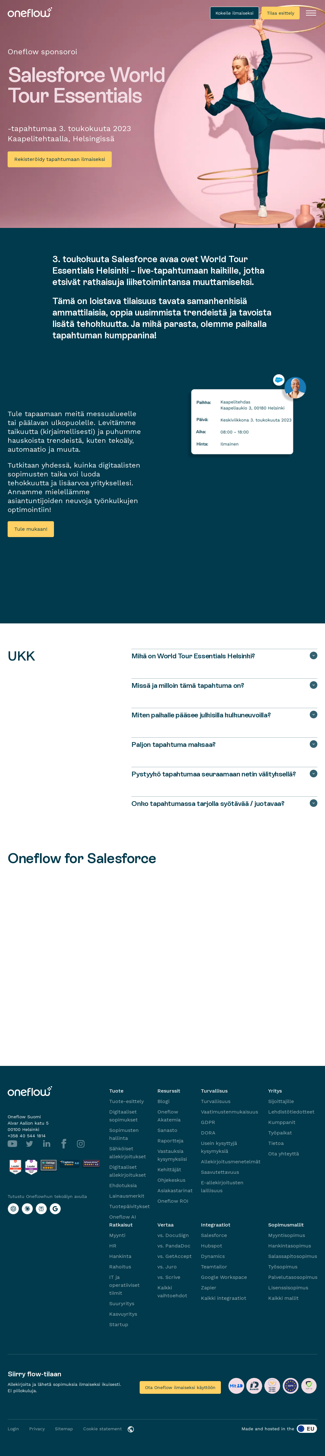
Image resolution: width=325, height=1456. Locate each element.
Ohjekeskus (171, 1180)
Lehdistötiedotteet (291, 1112)
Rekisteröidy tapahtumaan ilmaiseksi (59, 159)
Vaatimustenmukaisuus (229, 1112)
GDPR (208, 1122)
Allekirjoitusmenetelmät (231, 1162)
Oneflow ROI (173, 1201)
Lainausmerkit (126, 1196)
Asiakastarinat (175, 1190)
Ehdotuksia (123, 1185)
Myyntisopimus (286, 1235)
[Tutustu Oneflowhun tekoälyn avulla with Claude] (27, 1208)
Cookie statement (102, 1428)
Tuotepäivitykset (129, 1206)
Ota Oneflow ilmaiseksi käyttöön (180, 1387)
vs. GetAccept (174, 1256)
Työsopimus (282, 1267)
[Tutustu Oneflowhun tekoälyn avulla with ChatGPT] (13, 1208)
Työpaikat (280, 1133)
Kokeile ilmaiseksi (235, 13)
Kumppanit (281, 1122)
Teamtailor (214, 1267)
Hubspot (211, 1246)
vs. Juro (167, 1267)
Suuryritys (121, 1303)
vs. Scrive (168, 1277)
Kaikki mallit (283, 1298)
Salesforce (214, 1235)
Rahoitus (120, 1267)
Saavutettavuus (220, 1172)
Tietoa (276, 1143)
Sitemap (64, 1428)
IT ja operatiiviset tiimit (124, 1285)
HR (112, 1246)
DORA (208, 1133)
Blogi (163, 1101)
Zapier (208, 1288)
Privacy (37, 1428)
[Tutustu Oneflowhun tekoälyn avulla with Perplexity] (41, 1208)
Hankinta (120, 1256)
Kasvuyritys (123, 1314)
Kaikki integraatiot (223, 1298)
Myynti (117, 1235)
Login (13, 1428)
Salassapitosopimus (292, 1256)
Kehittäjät (169, 1170)
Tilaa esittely (280, 13)
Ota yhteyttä (283, 1154)
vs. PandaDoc (173, 1246)
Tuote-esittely (126, 1101)
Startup (118, 1324)
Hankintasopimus (289, 1246)
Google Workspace (224, 1277)
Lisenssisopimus (288, 1288)
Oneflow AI (122, 1217)
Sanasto (167, 1130)
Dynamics (213, 1256)
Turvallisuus (215, 1101)
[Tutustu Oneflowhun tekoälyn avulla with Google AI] (55, 1208)
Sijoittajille (281, 1101)
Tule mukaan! (30, 529)
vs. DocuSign (173, 1235)
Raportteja (170, 1141)
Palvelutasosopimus (292, 1277)
